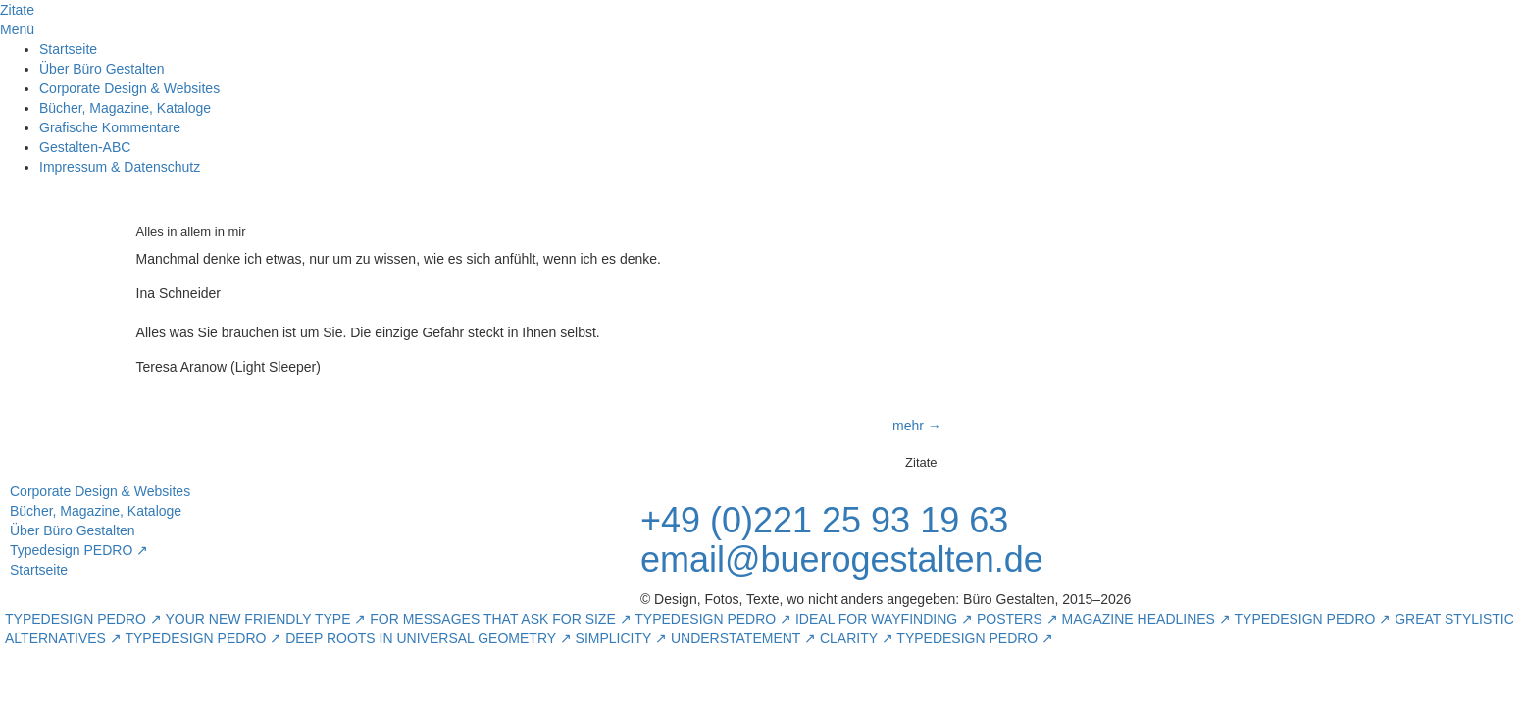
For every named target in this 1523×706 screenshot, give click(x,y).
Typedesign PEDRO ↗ (79, 550)
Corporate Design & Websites (129, 88)
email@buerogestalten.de (841, 559)
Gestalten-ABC (84, 147)
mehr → (916, 425)
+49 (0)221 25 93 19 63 (824, 520)
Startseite (68, 49)
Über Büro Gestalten (102, 68)
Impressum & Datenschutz (119, 167)
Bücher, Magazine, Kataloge (125, 108)
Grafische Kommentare (109, 127)
